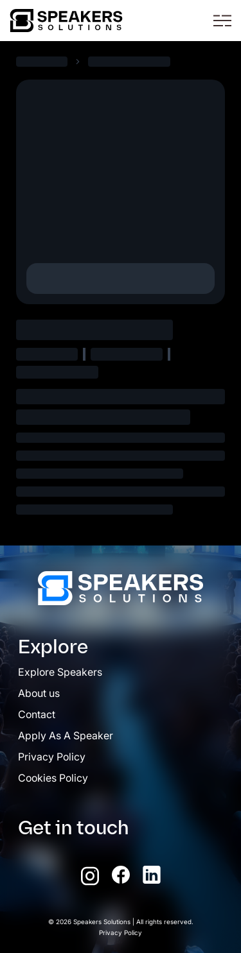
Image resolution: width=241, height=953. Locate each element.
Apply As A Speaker (65, 735)
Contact (36, 714)
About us (39, 693)
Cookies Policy (53, 777)
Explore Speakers (60, 671)
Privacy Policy (51, 756)
